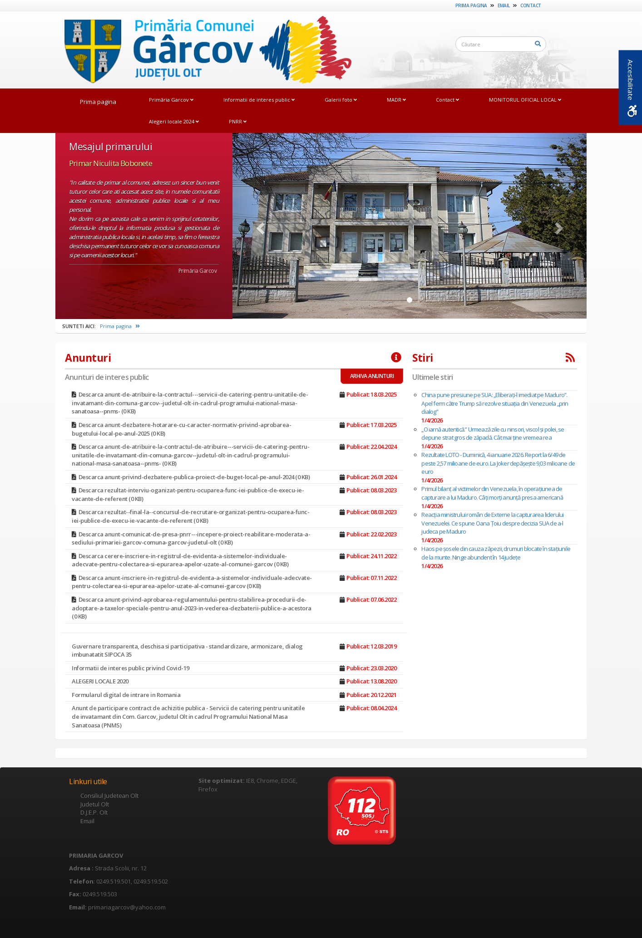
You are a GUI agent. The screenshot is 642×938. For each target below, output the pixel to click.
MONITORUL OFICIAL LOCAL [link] (525, 99)
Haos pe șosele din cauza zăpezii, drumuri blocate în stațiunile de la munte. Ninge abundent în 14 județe (495, 553)
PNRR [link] (238, 121)
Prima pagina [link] (471, 5)
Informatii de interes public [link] (259, 99)
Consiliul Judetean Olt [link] (109, 795)
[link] (203, 49)
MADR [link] (396, 99)
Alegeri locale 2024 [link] (174, 121)
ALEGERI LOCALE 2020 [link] (100, 681)
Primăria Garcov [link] (171, 99)
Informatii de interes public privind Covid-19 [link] (130, 668)
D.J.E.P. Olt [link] (94, 812)
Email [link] (504, 5)
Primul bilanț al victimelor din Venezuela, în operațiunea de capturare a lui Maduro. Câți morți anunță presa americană (492, 493)
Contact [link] (530, 5)
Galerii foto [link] (341, 99)
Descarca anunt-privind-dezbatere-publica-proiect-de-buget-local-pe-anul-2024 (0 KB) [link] (194, 477)
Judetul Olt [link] (94, 804)
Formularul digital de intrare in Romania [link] (126, 695)
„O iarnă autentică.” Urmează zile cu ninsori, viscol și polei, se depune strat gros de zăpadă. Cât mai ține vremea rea (492, 433)
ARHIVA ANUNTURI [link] (372, 376)
